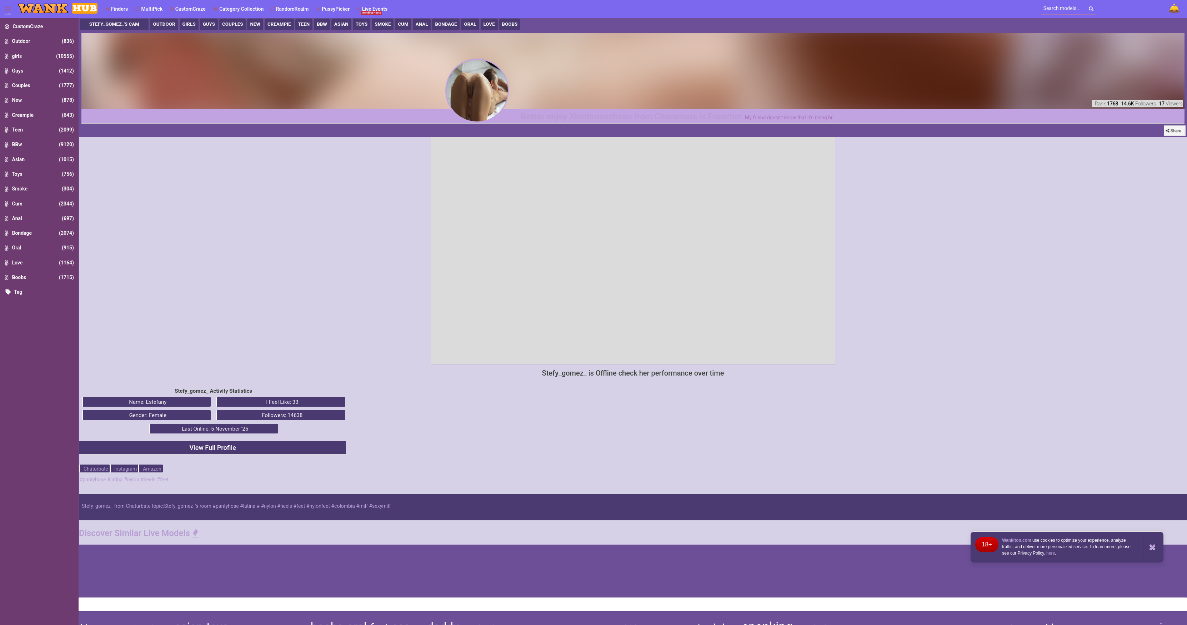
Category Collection (238, 9)
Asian (341, 24)
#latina (114, 479)
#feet (163, 479)
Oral (470, 24)
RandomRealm (290, 9)
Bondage (446, 24)
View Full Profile (212, 447)
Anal (422, 24)
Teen (304, 24)
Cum (403, 24)
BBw (322, 24)
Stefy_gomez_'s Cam (114, 24)
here (1050, 553)
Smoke (383, 24)
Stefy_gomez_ (97, 506)
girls (189, 24)
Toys (362, 24)
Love (489, 24)
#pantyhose (93, 479)
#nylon (131, 479)
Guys (209, 24)
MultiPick (148, 9)
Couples (232, 24)
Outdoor (164, 24)
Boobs (510, 24)
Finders (116, 9)
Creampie (279, 24)
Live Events (372, 10)
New (255, 24)
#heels (147, 479)
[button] (332, 9)
